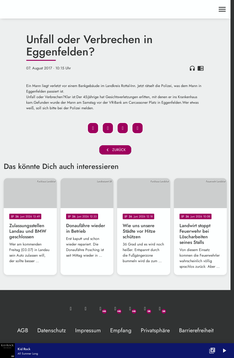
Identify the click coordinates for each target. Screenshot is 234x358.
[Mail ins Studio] (70, 308)
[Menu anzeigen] (222, 9)
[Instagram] (130, 308)
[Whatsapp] (100, 308)
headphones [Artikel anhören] (192, 68)
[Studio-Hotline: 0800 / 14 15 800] (85, 308)
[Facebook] (115, 308)
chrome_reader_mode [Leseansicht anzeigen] (200, 68)
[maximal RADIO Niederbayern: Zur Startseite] (59, 9)
